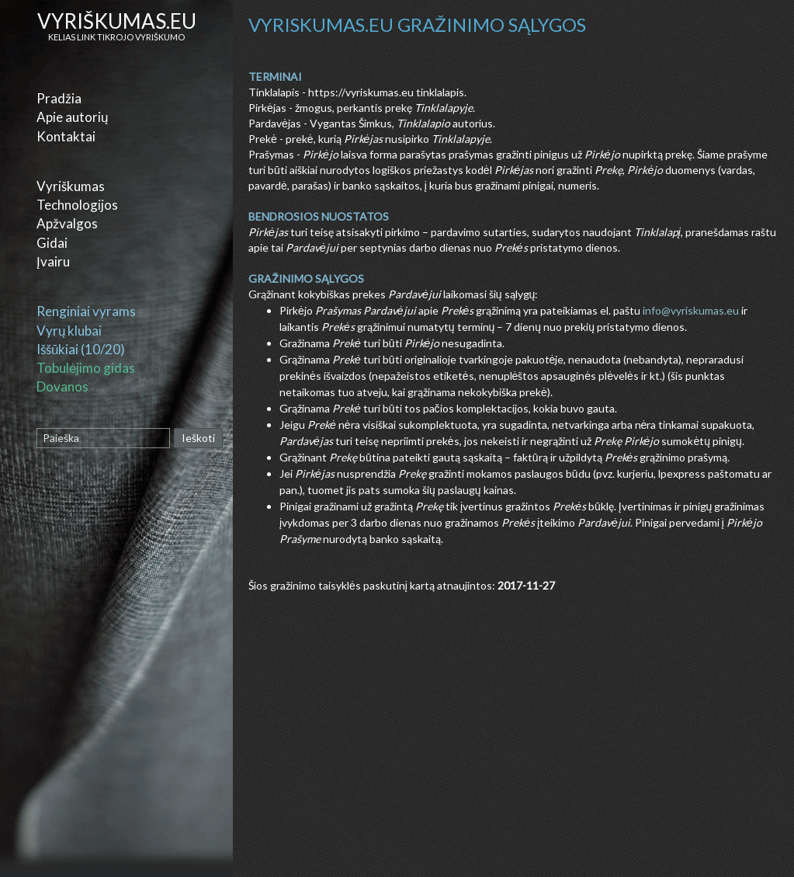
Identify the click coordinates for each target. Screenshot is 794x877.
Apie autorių (72, 117)
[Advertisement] (515, 764)
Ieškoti (198, 437)
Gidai (52, 243)
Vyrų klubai (69, 330)
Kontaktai (65, 136)
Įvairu (53, 261)
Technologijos (77, 205)
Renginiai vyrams (86, 311)
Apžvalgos (67, 223)
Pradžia (58, 98)
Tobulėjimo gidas (85, 368)
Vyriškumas (70, 186)
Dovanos (62, 386)
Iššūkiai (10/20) (80, 349)
